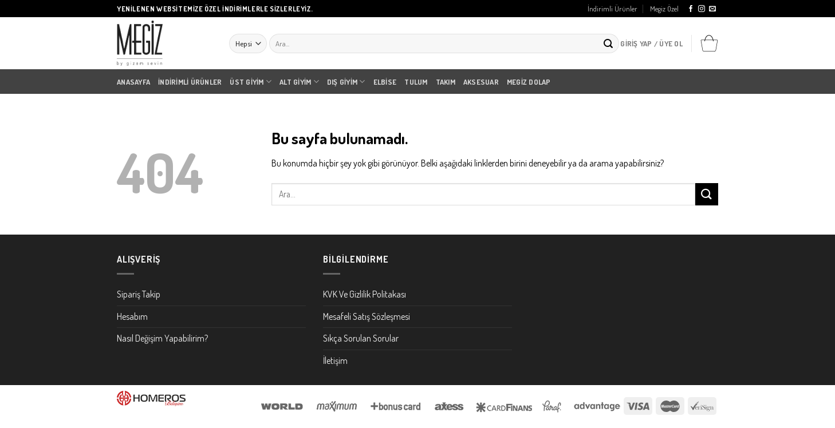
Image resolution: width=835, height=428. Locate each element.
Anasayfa (133, 81)
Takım (445, 81)
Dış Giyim (346, 81)
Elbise (385, 81)
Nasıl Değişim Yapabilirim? (162, 338)
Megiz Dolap (529, 81)
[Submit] (608, 43)
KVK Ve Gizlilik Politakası (364, 294)
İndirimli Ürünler (612, 8)
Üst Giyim (250, 81)
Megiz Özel (664, 8)
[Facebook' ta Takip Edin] (690, 9)
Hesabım (132, 316)
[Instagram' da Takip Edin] (701, 9)
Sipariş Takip (138, 294)
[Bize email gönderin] (712, 9)
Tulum (415, 81)
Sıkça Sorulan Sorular (361, 338)
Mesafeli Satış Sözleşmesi (366, 316)
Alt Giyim (299, 81)
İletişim (335, 360)
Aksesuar (481, 81)
